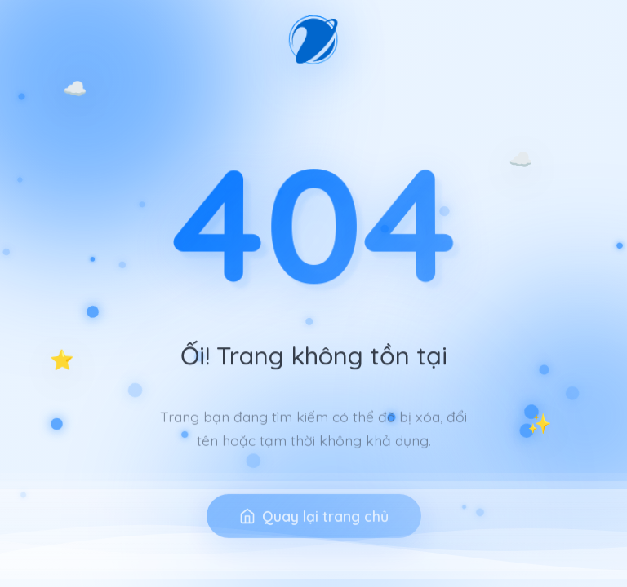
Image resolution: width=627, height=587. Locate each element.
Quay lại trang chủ (314, 536)
